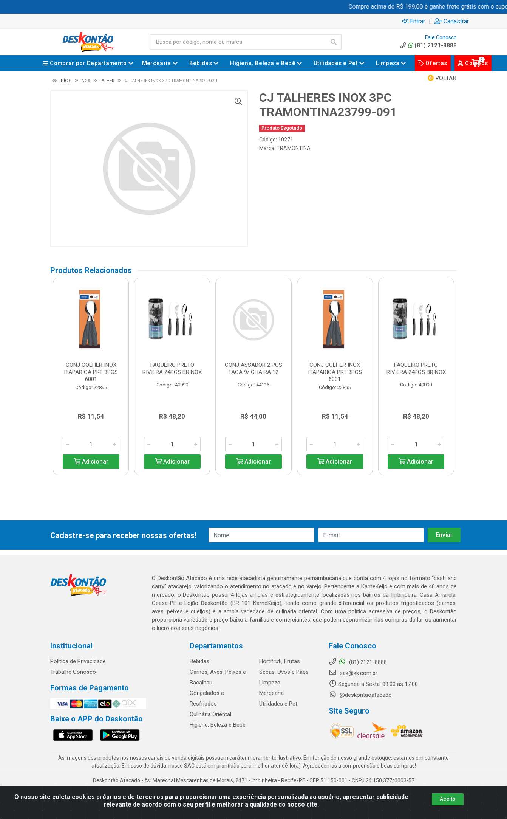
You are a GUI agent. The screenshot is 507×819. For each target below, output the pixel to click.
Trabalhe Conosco (73, 672)
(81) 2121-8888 (428, 45)
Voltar (442, 78)
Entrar (413, 21)
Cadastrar (451, 21)
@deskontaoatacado (360, 695)
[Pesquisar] (334, 42)
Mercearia (271, 693)
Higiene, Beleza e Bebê (218, 724)
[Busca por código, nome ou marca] (238, 42)
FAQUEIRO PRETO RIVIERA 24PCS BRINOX (172, 368)
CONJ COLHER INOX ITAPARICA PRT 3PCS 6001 (91, 372)
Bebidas (199, 661)
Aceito (448, 799)
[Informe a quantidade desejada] (91, 444)
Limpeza (269, 682)
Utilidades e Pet (278, 703)
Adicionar (91, 461)
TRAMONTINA (294, 148)
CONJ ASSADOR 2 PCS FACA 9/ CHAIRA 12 (253, 368)
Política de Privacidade (78, 661)
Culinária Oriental (210, 714)
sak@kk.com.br (353, 673)
